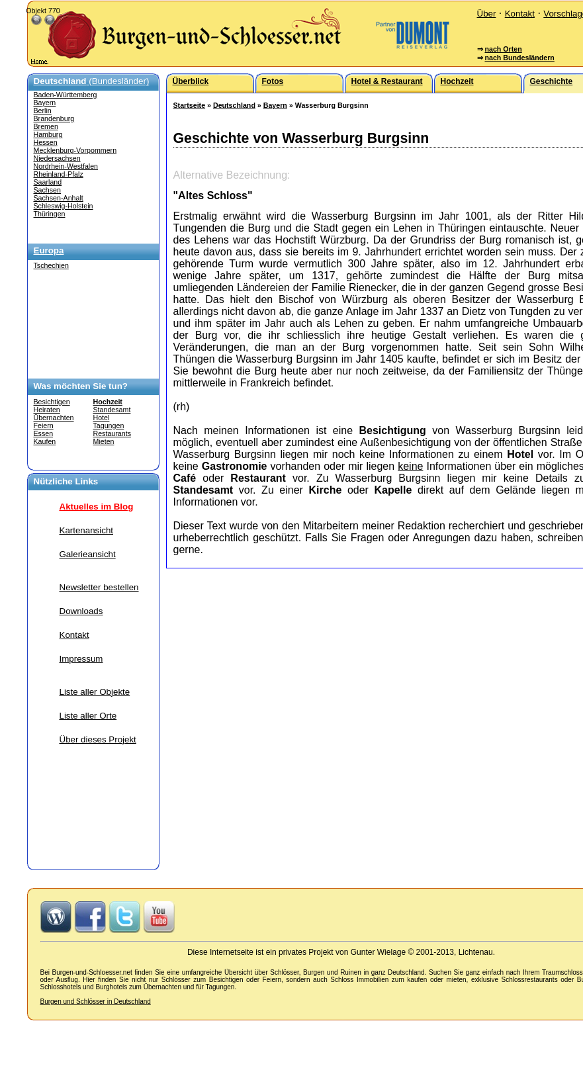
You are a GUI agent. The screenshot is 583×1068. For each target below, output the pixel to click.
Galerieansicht (88, 554)
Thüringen (50, 214)
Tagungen (108, 425)
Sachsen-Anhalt (58, 198)
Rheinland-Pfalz (58, 174)
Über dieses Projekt (98, 739)
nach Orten (502, 49)
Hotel (101, 418)
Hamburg (48, 134)
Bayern (45, 103)
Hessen (46, 142)
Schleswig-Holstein (63, 206)
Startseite (189, 105)
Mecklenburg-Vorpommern (75, 150)
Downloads (81, 611)
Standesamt (112, 410)
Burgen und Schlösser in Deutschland (95, 1001)
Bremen (46, 126)
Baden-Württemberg (65, 95)
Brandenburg (54, 118)
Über (486, 14)
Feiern (44, 425)
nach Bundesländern (519, 58)
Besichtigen (52, 402)
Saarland (48, 182)
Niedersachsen (57, 158)
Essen (44, 433)
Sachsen (47, 190)
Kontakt (520, 14)
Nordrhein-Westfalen (66, 166)
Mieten (103, 441)
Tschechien (51, 265)
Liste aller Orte (88, 716)
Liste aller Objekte (95, 692)
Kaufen (45, 441)
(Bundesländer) (92, 81)
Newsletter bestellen (99, 587)
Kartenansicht (87, 530)
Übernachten (54, 418)
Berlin (43, 110)
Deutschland (234, 105)
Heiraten (47, 410)
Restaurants (112, 433)
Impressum (81, 659)
